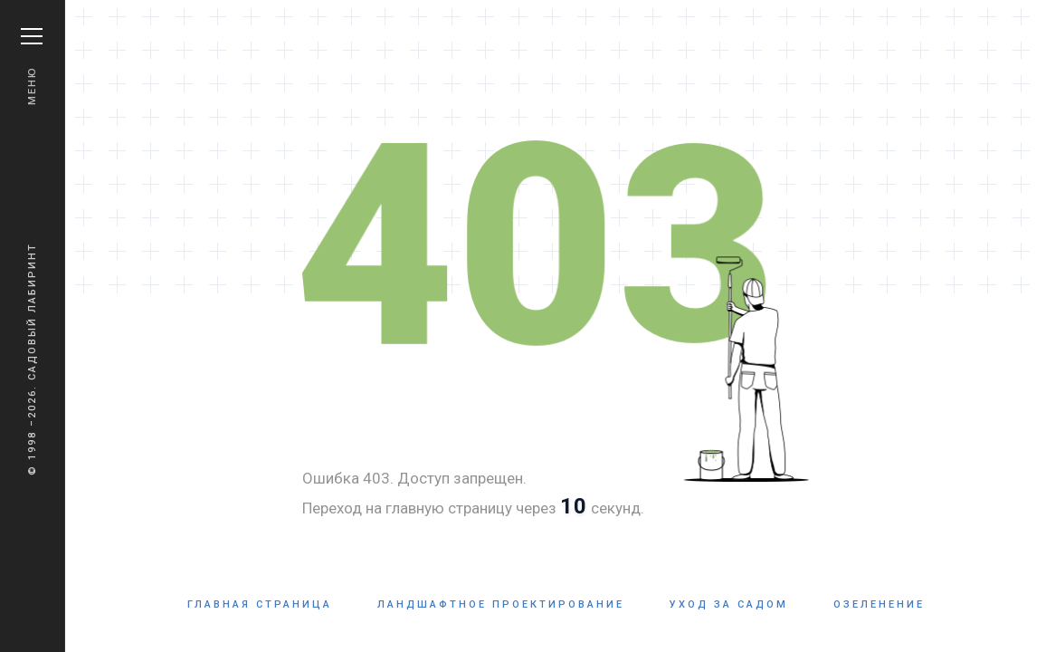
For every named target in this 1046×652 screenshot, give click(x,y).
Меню (32, 66)
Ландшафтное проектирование (500, 604)
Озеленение (879, 604)
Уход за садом (729, 604)
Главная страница (259, 604)
